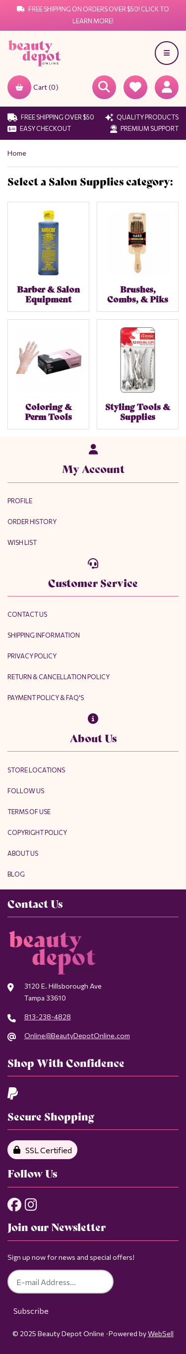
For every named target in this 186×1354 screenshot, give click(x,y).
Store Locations (36, 770)
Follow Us (25, 791)
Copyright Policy (37, 832)
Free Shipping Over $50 (50, 117)
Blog (16, 874)
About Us (22, 853)
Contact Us (27, 614)
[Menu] (167, 53)
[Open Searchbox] (104, 87)
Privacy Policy (32, 656)
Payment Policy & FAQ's (45, 698)
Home (16, 153)
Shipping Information (43, 635)
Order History (32, 522)
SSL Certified (42, 1150)
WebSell (161, 1333)
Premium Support (144, 128)
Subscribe (31, 1310)
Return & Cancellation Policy (58, 677)
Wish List (22, 542)
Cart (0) (33, 87)
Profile (19, 501)
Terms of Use (29, 812)
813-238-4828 (47, 1016)
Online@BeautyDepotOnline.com (77, 1035)
